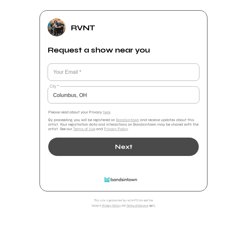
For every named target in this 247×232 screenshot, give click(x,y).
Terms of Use (84, 129)
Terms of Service (137, 205)
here (106, 112)
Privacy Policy (116, 129)
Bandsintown (127, 120)
